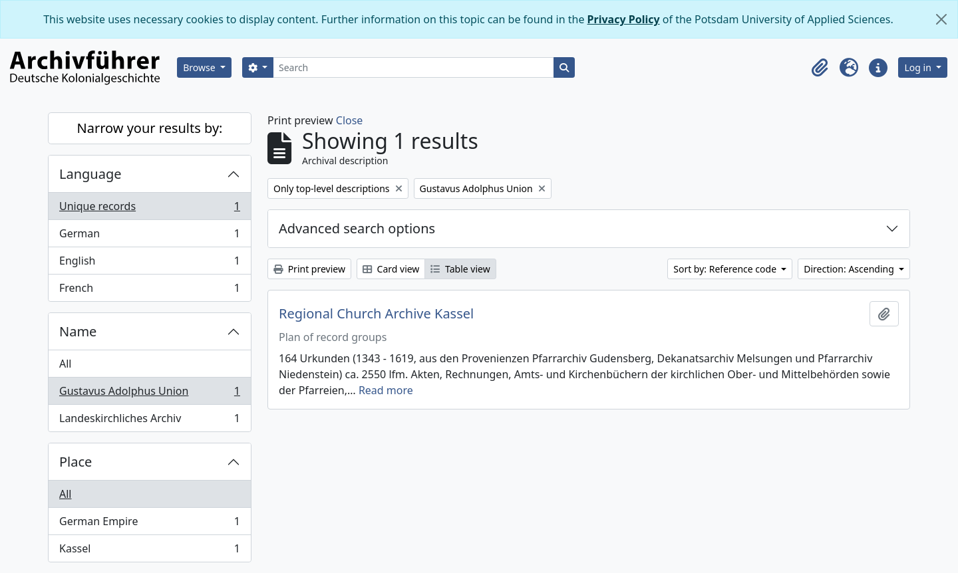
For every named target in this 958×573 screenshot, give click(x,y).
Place (75, 462)
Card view (391, 269)
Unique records (149, 209)
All (65, 363)
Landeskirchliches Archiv (149, 420)
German (149, 236)
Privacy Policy (623, 19)
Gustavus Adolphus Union (149, 394)
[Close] (941, 19)
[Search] (413, 67)
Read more (386, 390)
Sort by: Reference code (725, 269)
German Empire (149, 524)
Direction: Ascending (850, 269)
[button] (819, 67)
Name (77, 331)
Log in (918, 67)
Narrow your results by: (150, 128)
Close (349, 120)
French (149, 290)
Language (90, 174)
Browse (200, 67)
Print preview (309, 269)
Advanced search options (357, 228)
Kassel (149, 551)
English (149, 264)
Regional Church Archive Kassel (376, 314)
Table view (460, 269)
